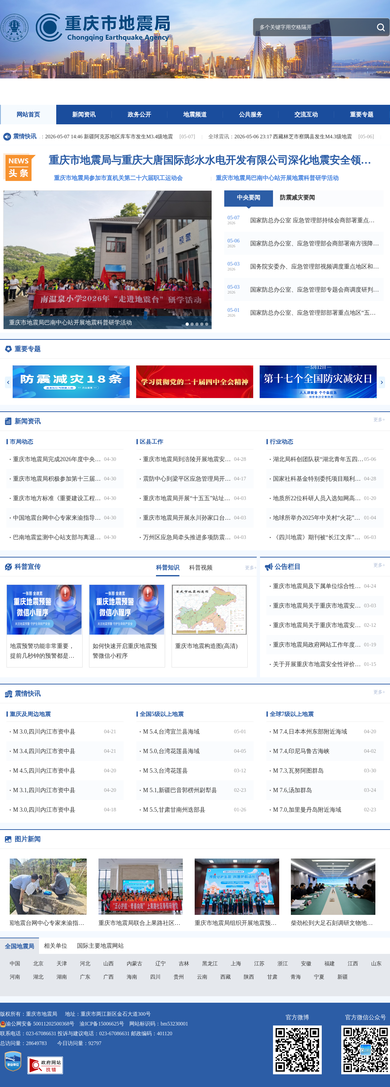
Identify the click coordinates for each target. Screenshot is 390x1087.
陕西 (249, 977)
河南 (15, 977)
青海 (296, 977)
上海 (236, 963)
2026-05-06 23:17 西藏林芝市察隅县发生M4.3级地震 (281, 136)
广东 (85, 977)
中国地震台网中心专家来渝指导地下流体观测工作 (67, 923)
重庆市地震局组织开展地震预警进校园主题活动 (257, 923)
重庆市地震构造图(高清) (206, 646)
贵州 (179, 977)
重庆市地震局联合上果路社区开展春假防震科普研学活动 (172, 923)
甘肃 (272, 977)
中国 (15, 963)
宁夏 (319, 977)
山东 (376, 963)
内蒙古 (134, 963)
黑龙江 (210, 963)
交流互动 (306, 114)
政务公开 (139, 114)
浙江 (283, 963)
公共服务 (250, 114)
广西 (108, 977)
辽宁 (160, 963)
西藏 (225, 977)
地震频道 (195, 114)
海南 (132, 977)
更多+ (379, 419)
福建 (329, 963)
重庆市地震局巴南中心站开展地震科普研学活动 (277, 178)
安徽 (306, 963)
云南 (202, 977)
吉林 (184, 963)
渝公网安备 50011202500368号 (40, 1023)
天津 (62, 963)
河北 (85, 963)
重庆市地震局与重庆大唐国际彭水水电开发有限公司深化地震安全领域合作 (213, 160)
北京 (38, 963)
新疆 (342, 977)
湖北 (38, 977)
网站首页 (28, 114)
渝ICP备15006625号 (102, 1023)
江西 (353, 963)
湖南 (62, 977)
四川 (155, 977)
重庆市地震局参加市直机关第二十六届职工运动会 (118, 178)
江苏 (259, 963)
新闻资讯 (84, 114)
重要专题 (361, 114)
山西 (108, 963)
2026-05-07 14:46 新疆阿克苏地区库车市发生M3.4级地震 (97, 136)
